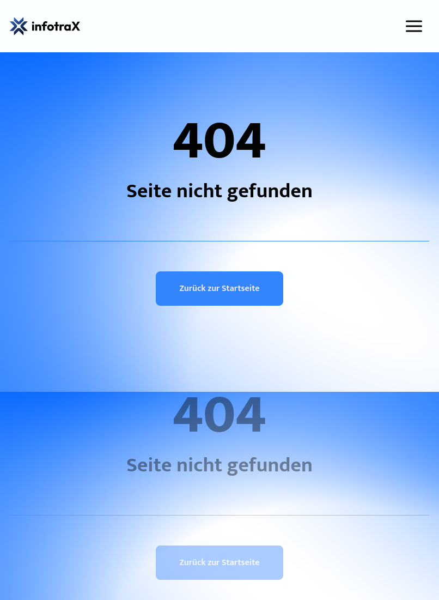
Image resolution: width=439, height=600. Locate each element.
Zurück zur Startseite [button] (219, 288)
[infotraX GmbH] (45, 26)
